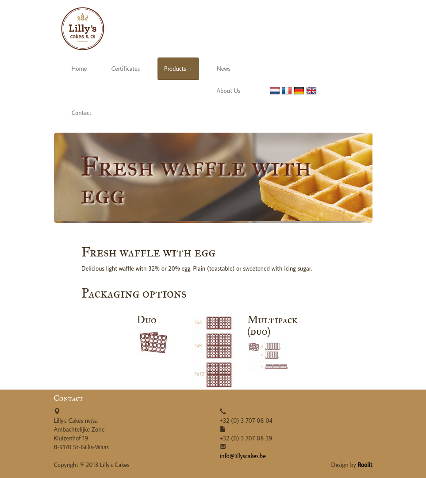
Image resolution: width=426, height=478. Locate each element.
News (223, 69)
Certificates (125, 69)
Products (178, 69)
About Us (229, 91)
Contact (82, 113)
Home (79, 69)
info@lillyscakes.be (243, 456)
